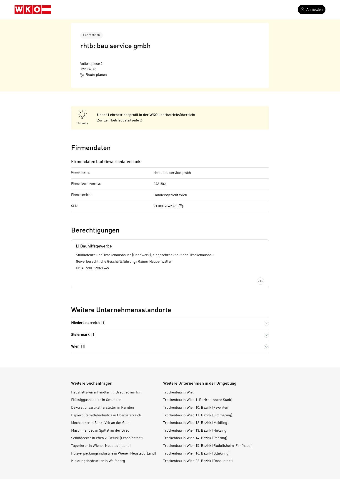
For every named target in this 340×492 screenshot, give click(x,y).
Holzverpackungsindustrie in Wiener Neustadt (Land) (113, 453)
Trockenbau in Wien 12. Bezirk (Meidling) (195, 423)
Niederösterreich (88, 323)
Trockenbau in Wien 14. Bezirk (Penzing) (195, 438)
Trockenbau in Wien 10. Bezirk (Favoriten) (196, 408)
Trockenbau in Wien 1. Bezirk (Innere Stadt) (197, 400)
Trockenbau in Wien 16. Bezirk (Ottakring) (196, 453)
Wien (78, 347)
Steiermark (83, 335)
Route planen (93, 74)
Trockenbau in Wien (179, 392)
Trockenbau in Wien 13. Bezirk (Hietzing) (195, 431)
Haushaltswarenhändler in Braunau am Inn (106, 392)
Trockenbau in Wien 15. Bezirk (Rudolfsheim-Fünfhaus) (207, 446)
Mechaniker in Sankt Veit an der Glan (100, 423)
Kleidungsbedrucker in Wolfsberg (98, 461)
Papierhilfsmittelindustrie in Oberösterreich (106, 415)
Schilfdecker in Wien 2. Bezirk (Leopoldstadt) (107, 438)
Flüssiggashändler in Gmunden (96, 400)
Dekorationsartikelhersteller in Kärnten (102, 408)
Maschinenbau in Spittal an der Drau (100, 431)
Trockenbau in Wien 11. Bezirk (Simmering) (197, 415)
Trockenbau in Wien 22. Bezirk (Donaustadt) (198, 461)
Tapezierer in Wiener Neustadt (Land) (101, 446)
